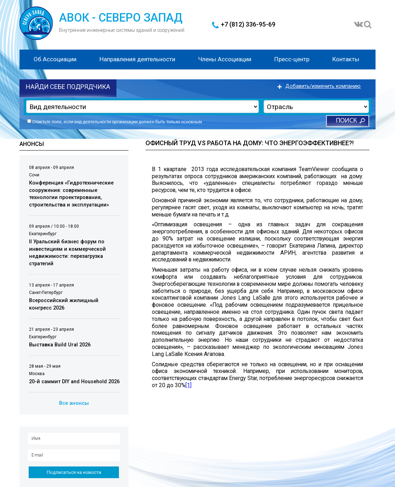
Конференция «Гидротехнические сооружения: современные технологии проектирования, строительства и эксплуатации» (71, 194)
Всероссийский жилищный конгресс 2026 (63, 304)
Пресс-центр (291, 59)
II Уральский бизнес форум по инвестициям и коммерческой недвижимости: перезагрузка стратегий (67, 253)
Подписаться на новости (74, 472)
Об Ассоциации (55, 59)
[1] (188, 385)
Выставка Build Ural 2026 (60, 345)
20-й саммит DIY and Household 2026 (74, 382)
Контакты (345, 59)
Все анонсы (74, 403)
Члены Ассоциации (224, 59)
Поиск (346, 121)
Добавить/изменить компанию (323, 86)
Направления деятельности (137, 59)
